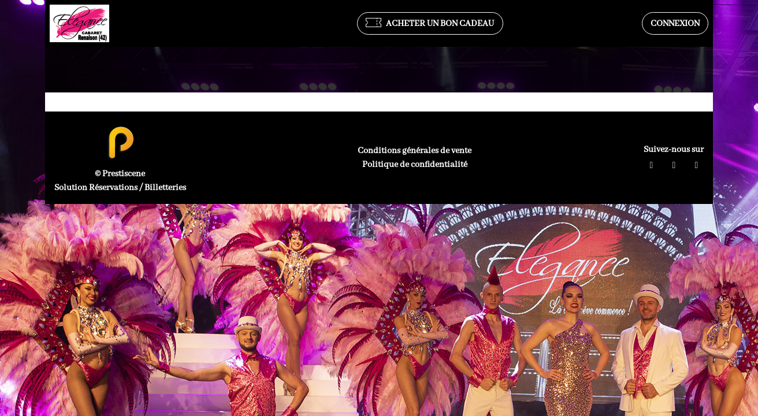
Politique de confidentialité (414, 164)
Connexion (675, 23)
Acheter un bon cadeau (430, 23)
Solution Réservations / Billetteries (120, 188)
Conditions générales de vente (414, 151)
